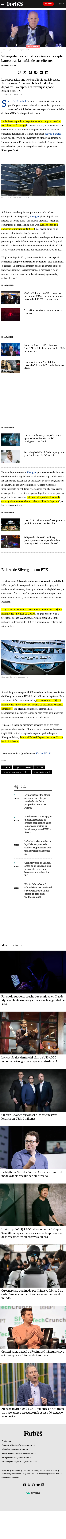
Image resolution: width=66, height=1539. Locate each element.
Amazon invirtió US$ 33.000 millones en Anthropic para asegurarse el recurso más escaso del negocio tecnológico (32, 1413)
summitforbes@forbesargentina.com (22, 1453)
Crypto (39, 767)
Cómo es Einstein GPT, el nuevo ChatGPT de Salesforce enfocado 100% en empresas (44, 348)
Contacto (26, 1471)
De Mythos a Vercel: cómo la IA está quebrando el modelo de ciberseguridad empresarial (31, 1174)
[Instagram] (33, 1485)
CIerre (6, 767)
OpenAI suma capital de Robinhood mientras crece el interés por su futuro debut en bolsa (32, 1353)
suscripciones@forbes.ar (22, 1458)
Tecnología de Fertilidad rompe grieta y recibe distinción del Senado (44, 454)
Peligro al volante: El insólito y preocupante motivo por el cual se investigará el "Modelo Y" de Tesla (42, 540)
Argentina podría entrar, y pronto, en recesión (43, 312)
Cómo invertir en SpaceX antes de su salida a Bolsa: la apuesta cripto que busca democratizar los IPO (37, 869)
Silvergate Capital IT (17, 101)
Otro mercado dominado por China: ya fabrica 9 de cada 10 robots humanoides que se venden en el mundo (32, 1294)
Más (36, 786)
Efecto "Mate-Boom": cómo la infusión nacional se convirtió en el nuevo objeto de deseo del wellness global (38, 890)
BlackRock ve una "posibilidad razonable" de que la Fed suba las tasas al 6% (44, 365)
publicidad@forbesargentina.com (22, 1445)
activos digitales (53, 133)
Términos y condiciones (11, 1474)
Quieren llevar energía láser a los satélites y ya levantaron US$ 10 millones (29, 1117)
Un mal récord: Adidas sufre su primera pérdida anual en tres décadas (44, 522)
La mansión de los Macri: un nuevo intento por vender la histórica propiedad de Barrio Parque (37, 801)
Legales (26, 1474)
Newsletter (16, 1471)
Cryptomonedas (12, 772)
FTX (27, 772)
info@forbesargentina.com (18, 1449)
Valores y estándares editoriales (44, 1471)
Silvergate (34, 216)
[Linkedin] (42, 1485)
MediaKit (5, 1471)
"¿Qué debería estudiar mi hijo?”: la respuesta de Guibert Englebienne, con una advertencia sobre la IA (37, 847)
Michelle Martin (8, 66)
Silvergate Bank (42, 772)
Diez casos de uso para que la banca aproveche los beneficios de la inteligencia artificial (42, 438)
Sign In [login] (61, 4)
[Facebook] (24, 1485)
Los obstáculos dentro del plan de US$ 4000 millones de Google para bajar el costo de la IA (29, 1059)
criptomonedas (23, 767)
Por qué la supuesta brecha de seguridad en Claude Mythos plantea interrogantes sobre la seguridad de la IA (33, 1000)
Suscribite (48, 4)
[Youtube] (38, 1485)
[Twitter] (29, 1485)
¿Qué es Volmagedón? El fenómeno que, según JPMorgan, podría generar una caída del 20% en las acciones (43, 296)
